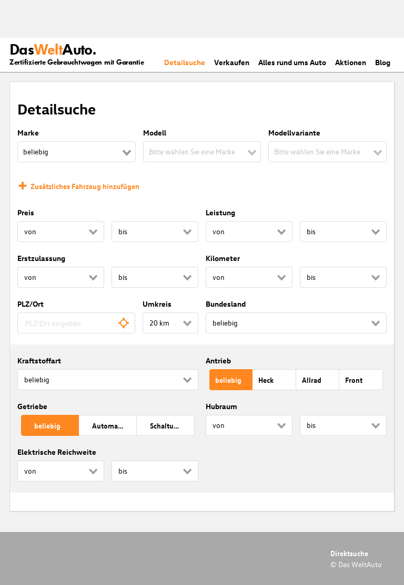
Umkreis (157, 304)
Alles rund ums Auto (292, 62)
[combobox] (76, 322)
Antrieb (218, 360)
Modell (154, 133)
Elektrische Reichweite (56, 452)
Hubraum (221, 406)
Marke (28, 133)
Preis (25, 212)
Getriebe (32, 406)
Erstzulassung (41, 258)
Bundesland (226, 304)
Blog (382, 62)
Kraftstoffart (39, 360)
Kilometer (223, 258)
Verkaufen (231, 62)
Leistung (220, 212)
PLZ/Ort (30, 304)
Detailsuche (184, 62)
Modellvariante (294, 133)
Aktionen (350, 62)
